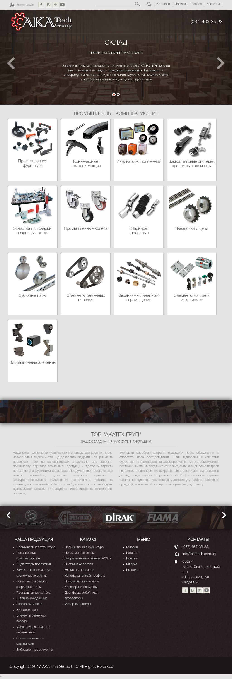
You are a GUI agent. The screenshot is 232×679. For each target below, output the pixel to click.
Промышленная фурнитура (35, 547)
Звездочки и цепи (29, 604)
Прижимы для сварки (80, 553)
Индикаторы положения (33, 564)
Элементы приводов (79, 570)
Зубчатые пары (27, 610)
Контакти (213, 4)
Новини (180, 4)
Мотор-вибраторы (78, 604)
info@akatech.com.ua (199, 554)
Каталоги (163, 4)
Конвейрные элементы (81, 587)
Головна (132, 547)
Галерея (196, 4)
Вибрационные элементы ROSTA (88, 558)
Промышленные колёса (33, 592)
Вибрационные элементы (34, 649)
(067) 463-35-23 (206, 22)
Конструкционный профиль (85, 575)
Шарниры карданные (31, 598)
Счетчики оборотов (79, 564)
